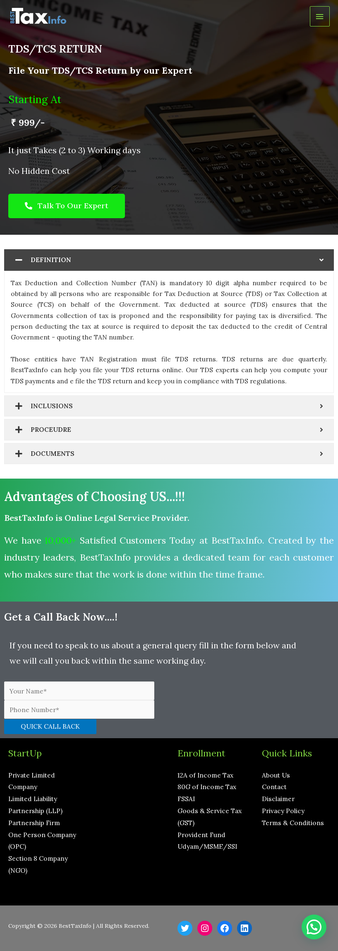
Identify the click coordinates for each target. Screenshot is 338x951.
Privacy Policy (283, 811)
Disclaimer (278, 799)
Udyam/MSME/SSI (207, 846)
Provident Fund (201, 835)
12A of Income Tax (205, 775)
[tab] (169, 260)
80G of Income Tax (206, 786)
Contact (274, 786)
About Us (276, 775)
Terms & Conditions (293, 823)
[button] (66, 206)
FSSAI (186, 799)
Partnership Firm (34, 823)
